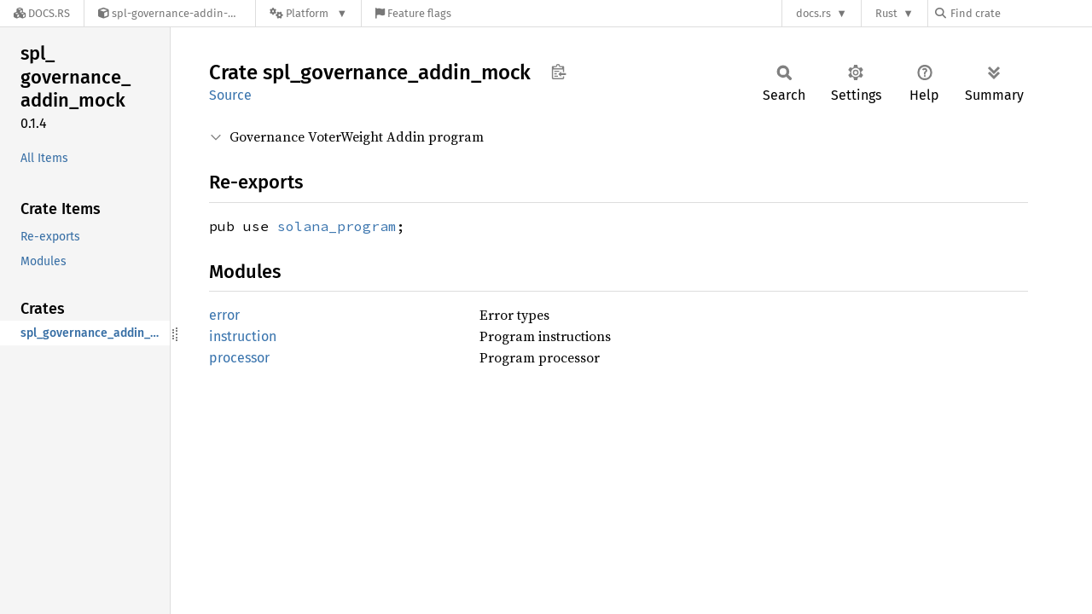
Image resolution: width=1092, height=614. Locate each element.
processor (239, 358)
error (224, 315)
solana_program (337, 226)
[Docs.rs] (42, 13)
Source (230, 95)
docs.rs (813, 13)
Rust (886, 13)
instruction (242, 336)
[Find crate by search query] (1020, 13)
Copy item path (558, 71)
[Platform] (308, 13)
